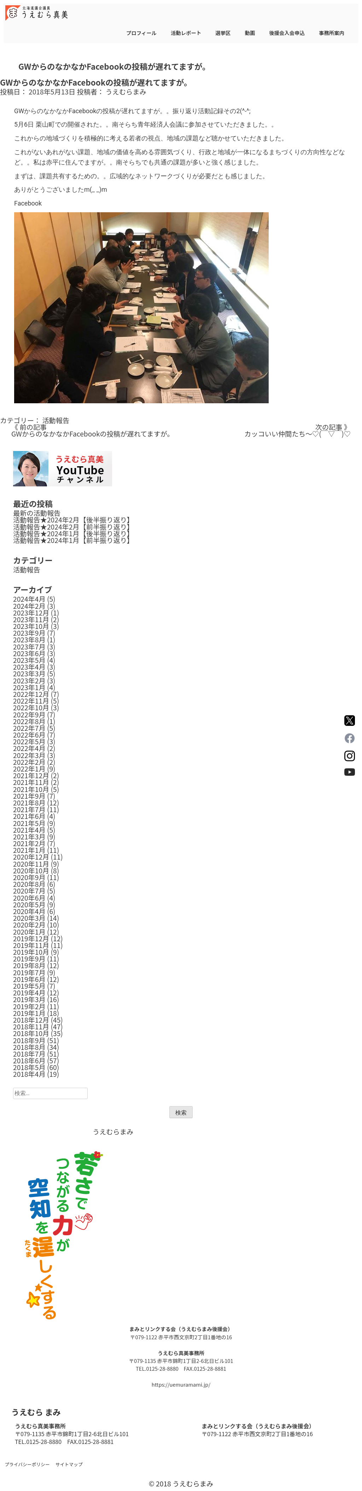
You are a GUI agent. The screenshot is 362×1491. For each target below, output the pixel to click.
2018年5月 (29, 1067)
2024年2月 (29, 606)
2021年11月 (31, 782)
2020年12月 (31, 857)
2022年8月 (29, 721)
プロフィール (141, 32)
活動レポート (186, 32)
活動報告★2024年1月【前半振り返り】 (73, 540)
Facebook (28, 203)
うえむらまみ (126, 92)
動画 (250, 32)
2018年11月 (31, 1026)
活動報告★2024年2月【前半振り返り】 (73, 527)
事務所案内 (331, 32)
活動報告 (55, 420)
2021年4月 (29, 830)
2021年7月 (29, 809)
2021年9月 (29, 796)
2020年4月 (29, 911)
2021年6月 (29, 816)
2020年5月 (29, 904)
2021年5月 (29, 823)
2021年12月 (31, 775)
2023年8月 (29, 640)
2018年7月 (29, 1054)
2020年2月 (29, 925)
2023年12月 (31, 613)
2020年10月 (31, 870)
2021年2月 (29, 843)
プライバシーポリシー (27, 1464)
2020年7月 (29, 891)
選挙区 (222, 32)
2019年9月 (29, 959)
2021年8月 (29, 803)
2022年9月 (29, 715)
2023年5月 (29, 660)
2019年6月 (29, 979)
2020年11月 (31, 864)
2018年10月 (31, 1033)
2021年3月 (29, 837)
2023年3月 (29, 673)
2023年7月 (29, 647)
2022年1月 (29, 769)
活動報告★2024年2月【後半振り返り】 (73, 520)
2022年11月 (31, 701)
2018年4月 (29, 1074)
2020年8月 (29, 884)
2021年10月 (31, 789)
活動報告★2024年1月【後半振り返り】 (73, 533)
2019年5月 (29, 986)
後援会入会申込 (287, 32)
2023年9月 (29, 633)
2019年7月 (29, 972)
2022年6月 (29, 735)
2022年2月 (29, 762)
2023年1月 (29, 687)
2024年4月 (29, 599)
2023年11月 (31, 619)
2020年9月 (29, 877)
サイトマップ (69, 1464)
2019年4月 (29, 993)
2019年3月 (29, 999)
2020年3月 (29, 918)
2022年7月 (29, 728)
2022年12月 (31, 694)
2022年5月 (29, 741)
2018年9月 (29, 1040)
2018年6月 (29, 1060)
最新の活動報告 (36, 513)
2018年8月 (29, 1047)
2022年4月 (29, 748)
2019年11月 (31, 945)
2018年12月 (31, 1020)
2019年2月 (29, 1006)
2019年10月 (31, 952)
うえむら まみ (35, 1411)
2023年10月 (31, 626)
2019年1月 (29, 1013)
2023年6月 (29, 653)
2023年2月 (29, 681)
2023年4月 (29, 667)
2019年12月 (31, 938)
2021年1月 (29, 850)
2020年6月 (29, 898)
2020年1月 (29, 932)
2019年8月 (29, 965)
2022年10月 (31, 707)
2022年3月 (29, 755)
